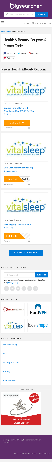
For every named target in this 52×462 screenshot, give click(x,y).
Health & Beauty (10, 380)
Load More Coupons (25, 252)
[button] (9, 53)
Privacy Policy (44, 453)
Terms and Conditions (28, 453)
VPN (5, 353)
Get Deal (17, 122)
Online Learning (10, 344)
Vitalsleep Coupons (13, 103)
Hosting (6, 371)
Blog (15, 453)
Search (41, 14)
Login (47, 23)
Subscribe (41, 275)
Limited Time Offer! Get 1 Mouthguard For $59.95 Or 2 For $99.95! (19, 110)
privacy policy (12, 282)
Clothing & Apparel (11, 362)
